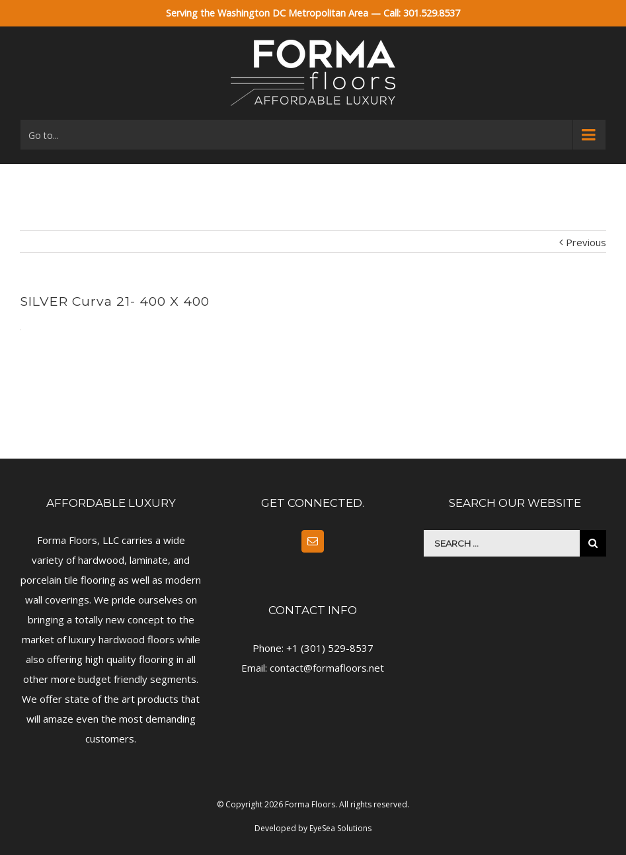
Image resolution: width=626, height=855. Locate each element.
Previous (586, 242)
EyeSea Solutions (340, 828)
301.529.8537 (431, 13)
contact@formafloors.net (327, 667)
